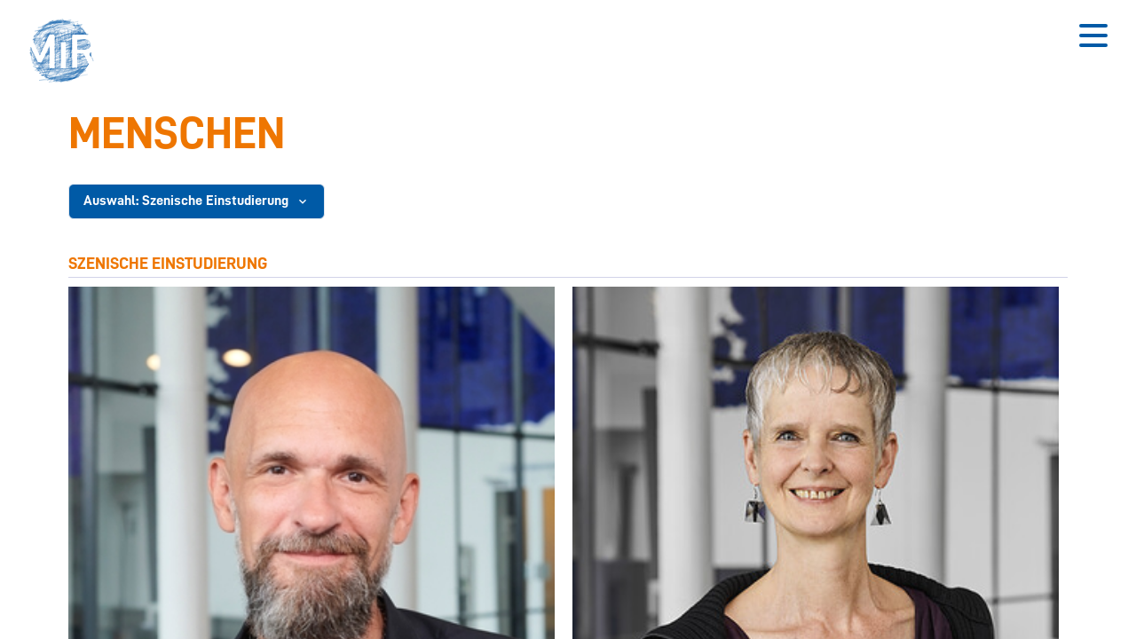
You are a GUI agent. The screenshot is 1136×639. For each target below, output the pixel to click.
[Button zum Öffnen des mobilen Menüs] (1093, 35)
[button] (67, 53)
